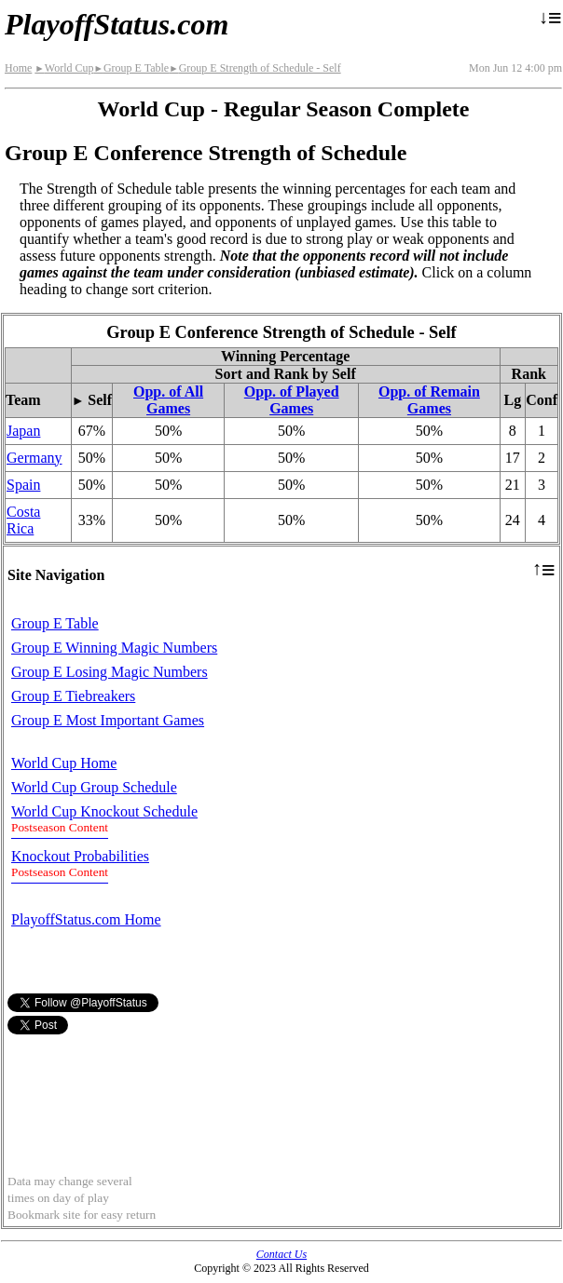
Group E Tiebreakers (73, 696)
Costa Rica (23, 520)
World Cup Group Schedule (94, 787)
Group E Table (131, 67)
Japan (23, 431)
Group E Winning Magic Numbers (114, 647)
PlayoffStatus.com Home (86, 919)
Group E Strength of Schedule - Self (254, 67)
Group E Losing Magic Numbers (109, 672)
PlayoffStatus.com (116, 24)
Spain (23, 485)
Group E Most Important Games (107, 720)
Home (18, 67)
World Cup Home (64, 763)
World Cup (63, 67)
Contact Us (281, 1254)
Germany (34, 458)
